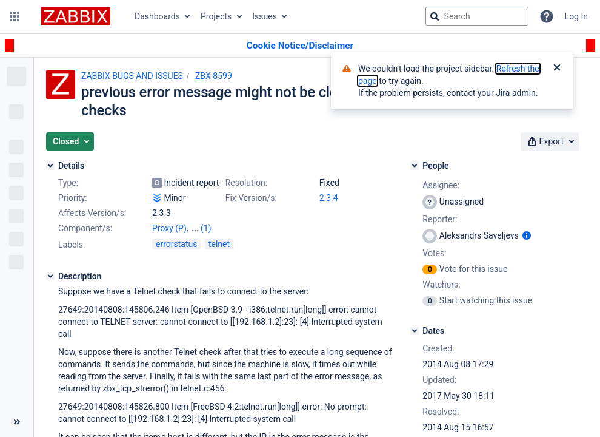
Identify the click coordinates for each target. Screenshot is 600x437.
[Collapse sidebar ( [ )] (16, 422)
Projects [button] (216, 16)
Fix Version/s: (251, 198)
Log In (576, 16)
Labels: (71, 244)
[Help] (546, 16)
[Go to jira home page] (75, 16)
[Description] (50, 276)
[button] (14, 16)
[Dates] (414, 331)
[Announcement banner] (300, 46)
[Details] (50, 165)
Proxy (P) (169, 228)
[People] (414, 165)
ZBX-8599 (213, 76)
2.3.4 (328, 198)
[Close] (557, 69)
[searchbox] (476, 16)
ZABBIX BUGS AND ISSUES (132, 76)
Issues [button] (264, 16)
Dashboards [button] (157, 16)
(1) (206, 228)
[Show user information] (527, 235)
